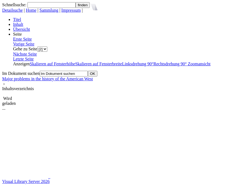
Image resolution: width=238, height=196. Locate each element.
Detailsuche (12, 10)
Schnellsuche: (14, 4)
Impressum (71, 10)
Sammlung (48, 10)
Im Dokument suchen (21, 73)
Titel (17, 19)
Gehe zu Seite (25, 49)
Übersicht (21, 29)
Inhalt (18, 24)
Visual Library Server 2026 (26, 181)
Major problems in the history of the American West (47, 78)
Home (31, 10)
